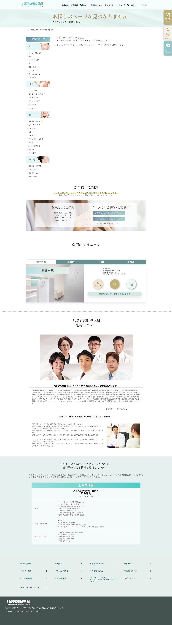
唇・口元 (31, 70)
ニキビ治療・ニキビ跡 (36, 139)
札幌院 (71, 262)
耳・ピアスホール (34, 74)
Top (27, 30)
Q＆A (133, 5)
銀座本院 (41, 262)
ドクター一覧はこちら (116, 409)
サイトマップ (90, 40)
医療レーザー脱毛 (34, 101)
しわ (30, 132)
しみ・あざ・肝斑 (34, 125)
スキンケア (32, 153)
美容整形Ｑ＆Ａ (34, 173)
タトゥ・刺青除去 (34, 146)
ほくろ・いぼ (33, 128)
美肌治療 (31, 149)
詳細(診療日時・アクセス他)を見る (114, 294)
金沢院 (101, 262)
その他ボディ (33, 108)
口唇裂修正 (32, 77)
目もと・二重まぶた (35, 53)
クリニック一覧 (123, 5)
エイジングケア (34, 60)
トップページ (62, 40)
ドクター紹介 (110, 5)
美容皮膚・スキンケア (36, 121)
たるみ (31, 135)
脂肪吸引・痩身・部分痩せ (37, 94)
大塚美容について (95, 5)
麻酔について (33, 177)
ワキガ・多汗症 (34, 97)
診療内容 (65, 5)
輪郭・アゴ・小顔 (34, 67)
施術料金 (83, 5)
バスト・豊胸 (33, 90)
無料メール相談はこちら (110, 219)
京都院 (130, 262)
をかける (98, 284)
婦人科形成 (32, 105)
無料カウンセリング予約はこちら (110, 213)
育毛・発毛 (32, 169)
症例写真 (74, 5)
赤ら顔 (31, 142)
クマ (30, 56)
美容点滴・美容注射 (35, 166)
